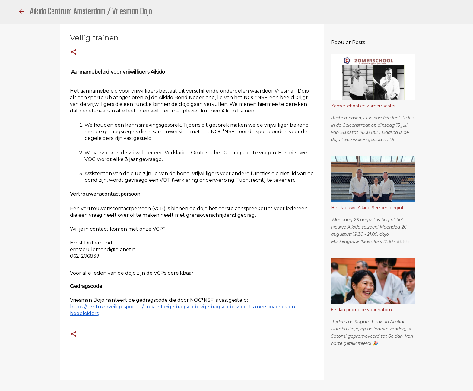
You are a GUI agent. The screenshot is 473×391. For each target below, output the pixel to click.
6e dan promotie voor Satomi (362, 309)
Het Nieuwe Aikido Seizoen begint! (368, 207)
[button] (73, 52)
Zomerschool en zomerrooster (363, 106)
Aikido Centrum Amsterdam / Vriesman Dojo (91, 12)
